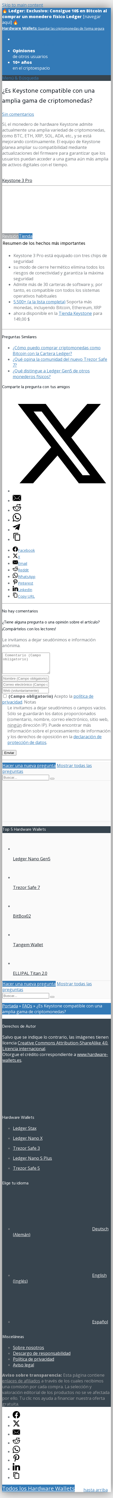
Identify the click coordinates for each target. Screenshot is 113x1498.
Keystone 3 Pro (17, 180)
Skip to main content (22, 5)
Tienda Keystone (75, 313)
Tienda (25, 236)
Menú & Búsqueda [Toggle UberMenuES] (20, 78)
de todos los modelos (34, 42)
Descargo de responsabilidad (41, 1357)
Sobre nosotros (28, 1351)
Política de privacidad (33, 1363)
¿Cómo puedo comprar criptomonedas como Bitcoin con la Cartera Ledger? (57, 350)
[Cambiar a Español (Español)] (60, 1326)
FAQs (27, 1010)
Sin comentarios (18, 114)
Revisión (10, 236)
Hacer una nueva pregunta (29, 769)
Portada (10, 1010)
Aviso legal (23, 1369)
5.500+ (39, 302)
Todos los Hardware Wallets (38, 1492)
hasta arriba (95, 1490)
